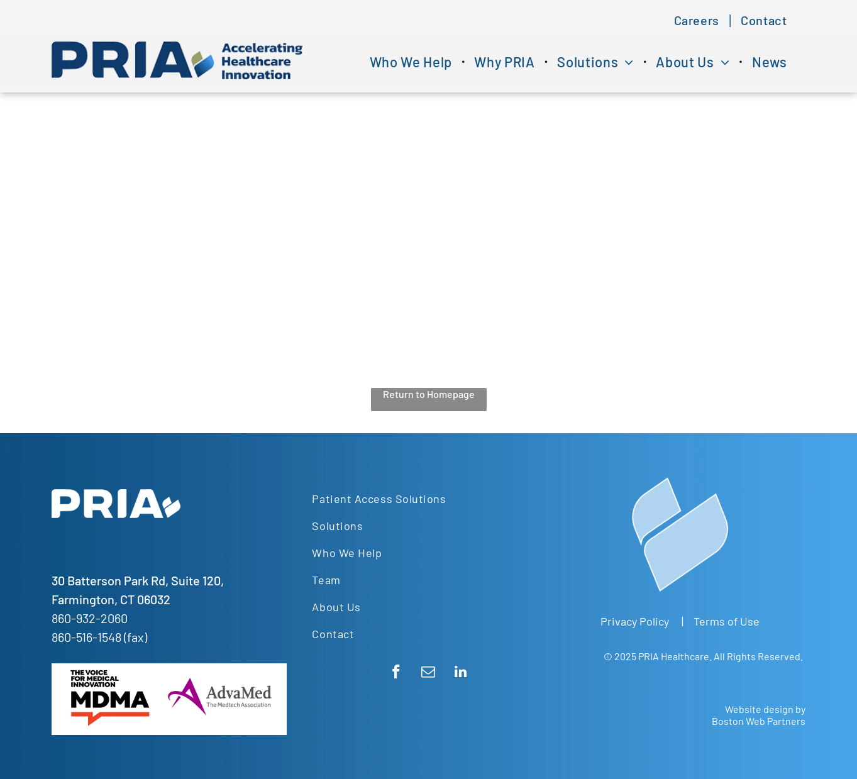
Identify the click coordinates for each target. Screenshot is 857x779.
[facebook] (396, 673)
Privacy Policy (634, 621)
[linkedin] (460, 673)
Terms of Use (727, 621)
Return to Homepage (429, 394)
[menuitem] (698, 20)
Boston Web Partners (758, 721)
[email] (428, 673)
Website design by (765, 709)
